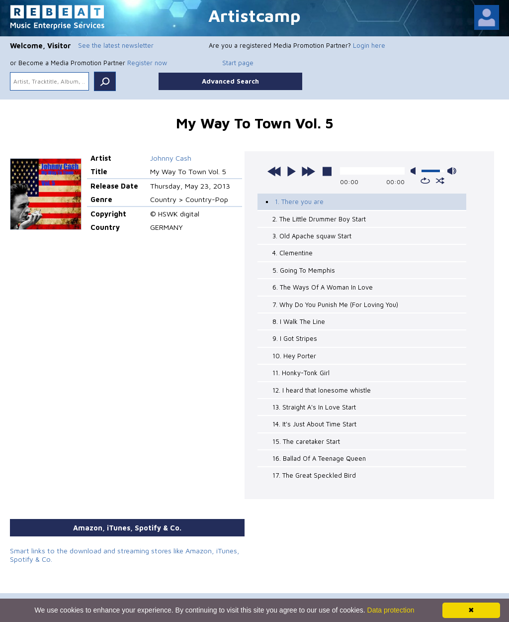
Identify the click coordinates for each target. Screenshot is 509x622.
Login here (369, 45)
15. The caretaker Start (306, 441)
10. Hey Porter (294, 356)
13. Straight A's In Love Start (314, 407)
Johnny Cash (170, 158)
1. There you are (299, 202)
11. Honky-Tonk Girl (301, 373)
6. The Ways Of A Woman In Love (322, 287)
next (308, 171)
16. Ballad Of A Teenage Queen (319, 458)
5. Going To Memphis (303, 270)
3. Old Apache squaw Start (311, 236)
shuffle (440, 180)
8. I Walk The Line (298, 321)
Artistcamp (254, 15)
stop (327, 171)
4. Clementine (292, 253)
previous (274, 171)
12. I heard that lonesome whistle (321, 390)
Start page (238, 63)
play (291, 171)
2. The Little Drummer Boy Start (319, 219)
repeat (425, 180)
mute (415, 171)
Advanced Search (230, 81)
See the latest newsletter (116, 45)
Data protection (391, 610)
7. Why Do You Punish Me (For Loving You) (335, 305)
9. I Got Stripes (294, 338)
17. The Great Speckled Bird (314, 475)
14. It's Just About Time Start (314, 424)
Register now (147, 63)
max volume (451, 171)
